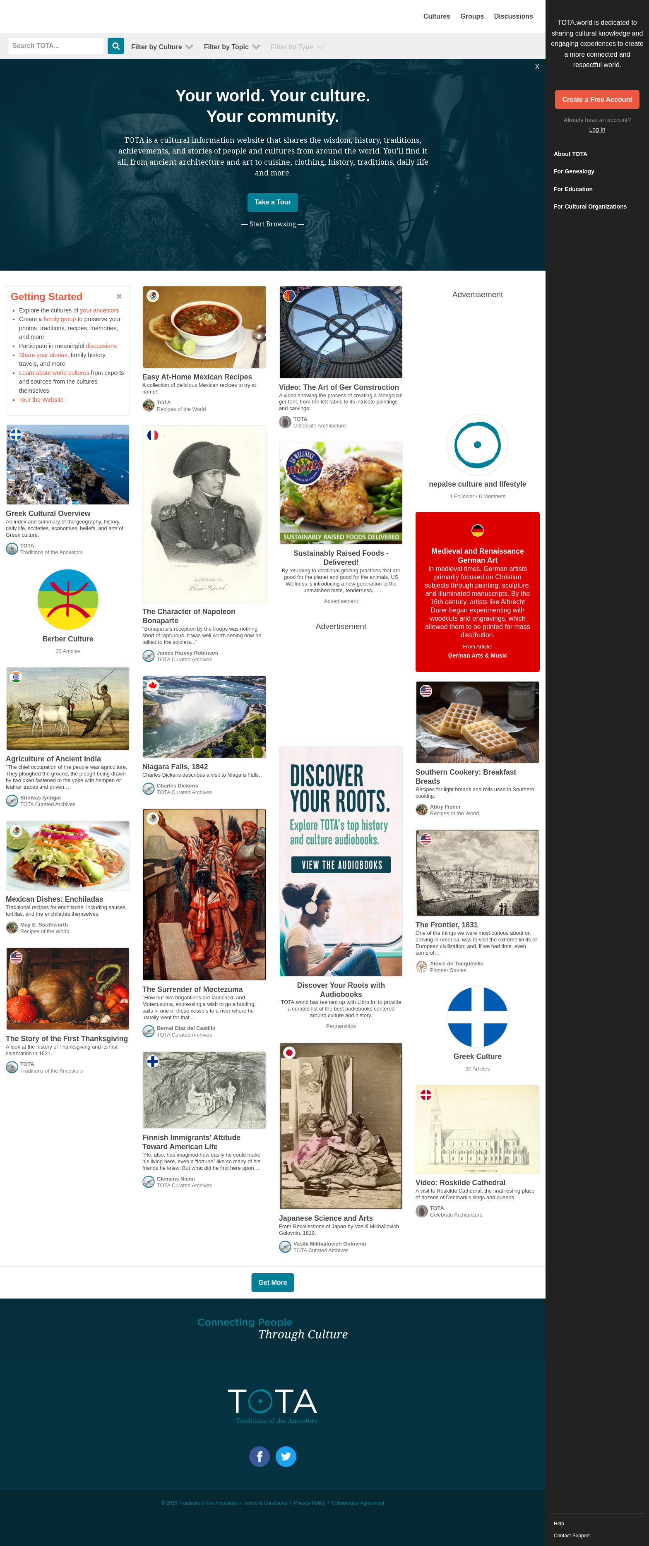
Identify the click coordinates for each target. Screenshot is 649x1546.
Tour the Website (41, 399)
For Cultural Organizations (590, 206)
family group (59, 319)
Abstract (518, 46)
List (531, 46)
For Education (573, 189)
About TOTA (570, 154)
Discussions (513, 16)
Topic (226, 46)
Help (559, 1524)
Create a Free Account (597, 99)
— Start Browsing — (272, 224)
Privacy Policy (309, 1503)
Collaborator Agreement (358, 1503)
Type (292, 46)
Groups (472, 16)
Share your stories (43, 355)
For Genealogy (574, 171)
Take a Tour (273, 202)
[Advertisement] (478, 355)
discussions (101, 346)
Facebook (259, 1456)
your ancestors (99, 310)
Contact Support (572, 1536)
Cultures (436, 16)
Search (116, 46)
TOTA (70, 16)
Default (506, 46)
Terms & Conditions (265, 1503)
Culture (156, 46)
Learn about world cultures (54, 373)
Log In (597, 129)
